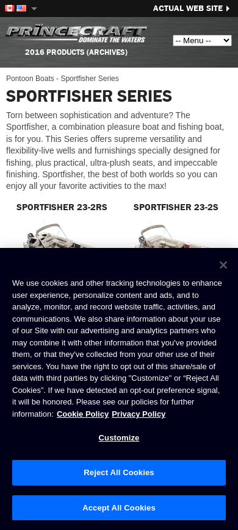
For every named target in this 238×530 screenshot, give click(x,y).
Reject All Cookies (119, 473)
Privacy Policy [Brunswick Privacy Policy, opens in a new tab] (138, 414)
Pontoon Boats (30, 78)
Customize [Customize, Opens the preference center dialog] (119, 438)
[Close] (223, 265)
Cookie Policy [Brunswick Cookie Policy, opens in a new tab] (83, 414)
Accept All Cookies (119, 507)
